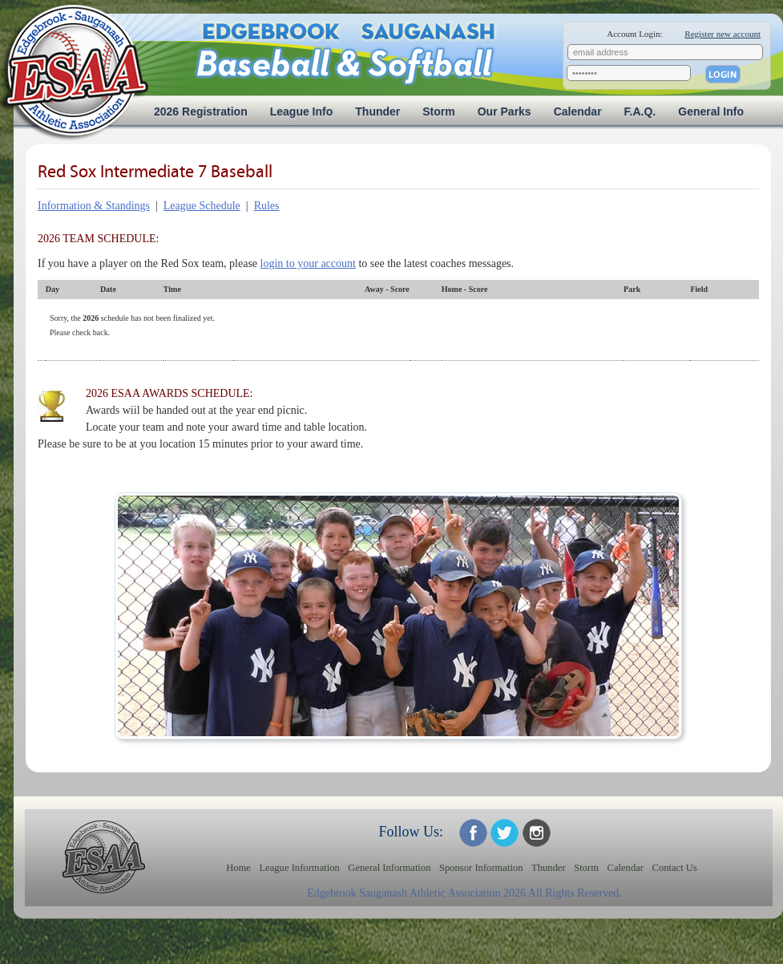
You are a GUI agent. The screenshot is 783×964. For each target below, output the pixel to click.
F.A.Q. (640, 111)
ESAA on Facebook (473, 833)
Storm (438, 111)
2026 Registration (201, 111)
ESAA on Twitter (504, 833)
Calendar (578, 111)
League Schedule (201, 206)
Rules (267, 206)
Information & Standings (94, 206)
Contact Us (674, 867)
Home (238, 867)
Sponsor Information (481, 867)
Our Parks (504, 111)
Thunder (377, 111)
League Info (301, 111)
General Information (389, 867)
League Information (299, 867)
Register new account (722, 33)
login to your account (308, 263)
